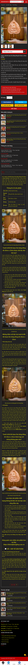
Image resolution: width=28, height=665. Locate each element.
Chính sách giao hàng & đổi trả (8, 637)
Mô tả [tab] (3, 172)
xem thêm (14, 584)
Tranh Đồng (14, 4)
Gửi (24, 51)
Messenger (19, 663)
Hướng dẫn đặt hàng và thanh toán (9, 635)
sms (25, 663)
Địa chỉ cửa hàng (5, 641)
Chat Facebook (7, 102)
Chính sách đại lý (5, 639)
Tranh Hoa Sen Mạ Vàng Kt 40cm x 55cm (14, 133)
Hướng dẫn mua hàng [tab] (10, 172)
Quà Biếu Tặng (8, 4)
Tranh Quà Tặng (21, 4)
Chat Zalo (8, 663)
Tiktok (3, 663)
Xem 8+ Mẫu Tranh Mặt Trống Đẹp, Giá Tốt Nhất (16, 608)
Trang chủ (3, 4)
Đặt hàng (14, 108)
